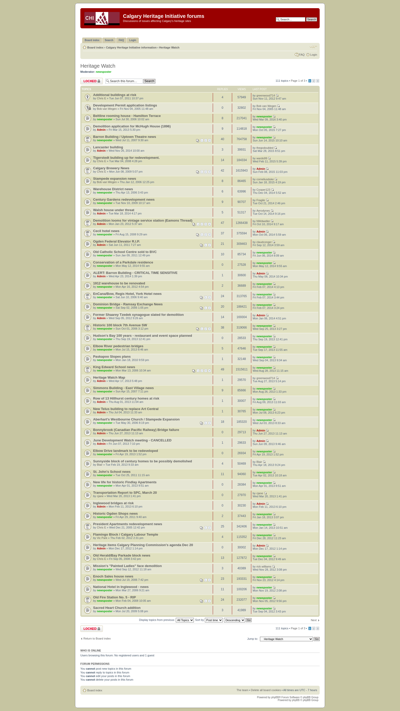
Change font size (313, 46)
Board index (95, 47)
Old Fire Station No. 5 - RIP (114, 597)
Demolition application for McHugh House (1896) (132, 126)
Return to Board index (97, 638)
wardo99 (261, 158)
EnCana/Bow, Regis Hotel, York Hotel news (127, 294)
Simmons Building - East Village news (123, 388)
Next (314, 620)
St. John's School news (112, 472)
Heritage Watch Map (109, 377)
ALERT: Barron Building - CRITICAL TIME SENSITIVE (135, 273)
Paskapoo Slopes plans (112, 356)
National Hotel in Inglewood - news (121, 587)
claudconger (264, 242)
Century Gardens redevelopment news (124, 199)
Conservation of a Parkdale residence (123, 262)
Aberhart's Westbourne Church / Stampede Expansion (136, 419)
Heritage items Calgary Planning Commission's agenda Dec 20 (143, 545)
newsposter (103, 71)
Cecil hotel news (106, 231)
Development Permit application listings (125, 105)
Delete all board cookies (266, 690)
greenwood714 (265, 95)
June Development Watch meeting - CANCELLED (132, 440)
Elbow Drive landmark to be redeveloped (125, 451)
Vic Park (102, 537)
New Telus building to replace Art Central (125, 409)
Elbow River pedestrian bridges (118, 346)
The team (242, 690)
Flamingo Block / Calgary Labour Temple (125, 534)
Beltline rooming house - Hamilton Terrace (127, 116)
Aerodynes (263, 210)
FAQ (302, 54)
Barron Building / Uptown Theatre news (124, 137)
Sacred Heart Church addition (117, 608)
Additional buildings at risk (114, 95)
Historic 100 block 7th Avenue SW (120, 325)
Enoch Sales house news (113, 576)
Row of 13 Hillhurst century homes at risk (126, 398)
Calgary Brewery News (111, 168)
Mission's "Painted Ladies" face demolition (127, 566)
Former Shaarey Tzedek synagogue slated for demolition (138, 315)
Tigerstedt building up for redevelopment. (126, 158)
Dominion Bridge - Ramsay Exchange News (128, 304)
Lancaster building (108, 147)
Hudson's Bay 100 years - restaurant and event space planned (142, 336)
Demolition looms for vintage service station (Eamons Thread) (142, 220)
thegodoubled (264, 147)
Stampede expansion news (114, 178)
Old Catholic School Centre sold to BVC (125, 252)
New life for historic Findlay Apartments (125, 482)
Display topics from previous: (166, 619)
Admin (101, 129)
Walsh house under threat (113, 210)
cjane (100, 496)
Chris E (101, 98)
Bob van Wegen (107, 108)
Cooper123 (263, 189)
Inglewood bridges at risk (113, 503)
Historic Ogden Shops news (115, 513)
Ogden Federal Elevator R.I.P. (116, 241)
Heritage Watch (169, 47)
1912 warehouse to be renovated (119, 283)
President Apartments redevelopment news (127, 524)
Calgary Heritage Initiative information (131, 47)
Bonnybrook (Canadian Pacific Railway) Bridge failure (136, 430)
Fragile (260, 200)
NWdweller (263, 221)
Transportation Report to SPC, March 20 (125, 493)
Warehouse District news (113, 189)
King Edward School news (114, 367)
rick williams (263, 566)
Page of (298, 80)
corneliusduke (265, 179)
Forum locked (91, 81)
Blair (100, 464)
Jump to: (252, 638)
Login (313, 54)
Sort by (209, 619)
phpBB (275, 697)
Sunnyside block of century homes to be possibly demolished (142, 461)
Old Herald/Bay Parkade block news (121, 555)
